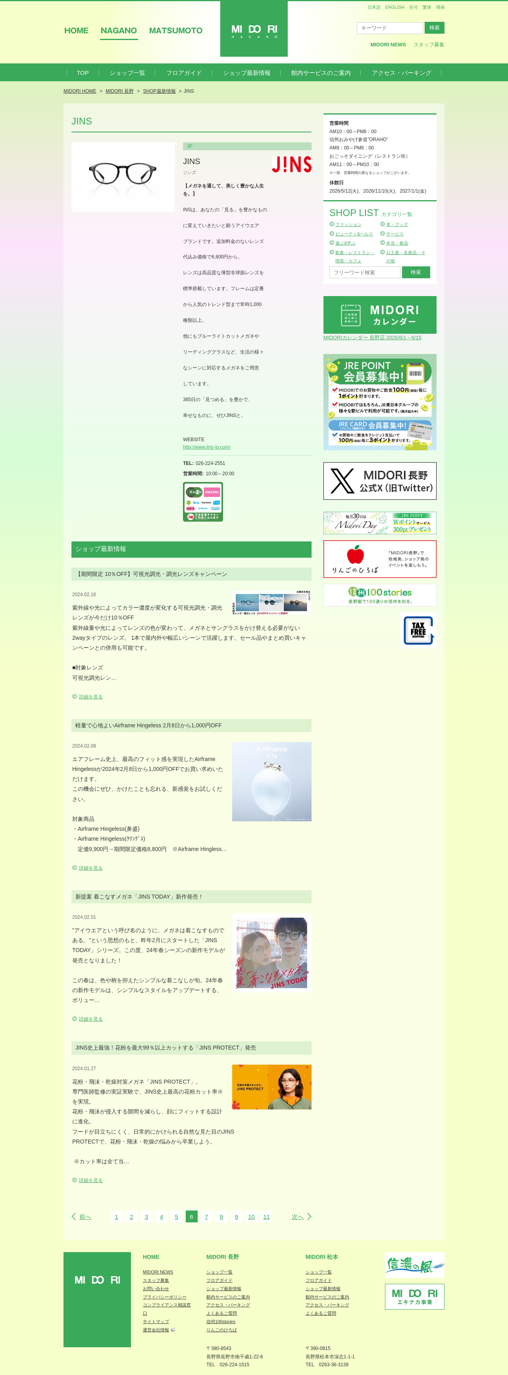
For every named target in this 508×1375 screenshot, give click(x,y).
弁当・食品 (397, 243)
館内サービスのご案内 (321, 72)
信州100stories (220, 1321)
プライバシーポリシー (165, 1297)
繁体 (427, 7)
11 (266, 1216)
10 (251, 1216)
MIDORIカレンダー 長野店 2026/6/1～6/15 (372, 337)
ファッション (348, 224)
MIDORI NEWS (158, 1272)
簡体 (440, 7)
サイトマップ (156, 1321)
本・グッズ (397, 224)
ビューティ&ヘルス (354, 233)
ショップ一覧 (127, 72)
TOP (83, 72)
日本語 (374, 7)
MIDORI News (388, 45)
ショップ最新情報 (247, 72)
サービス (395, 233)
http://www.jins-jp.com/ (206, 447)
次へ (298, 1216)
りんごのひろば (221, 1329)
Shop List (370, 212)
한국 (413, 7)
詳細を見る (91, 697)
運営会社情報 (156, 1329)
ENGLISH (394, 7)
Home (151, 1257)
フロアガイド (184, 72)
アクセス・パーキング (401, 72)
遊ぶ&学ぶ (345, 243)
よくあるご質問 (221, 1313)
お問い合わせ (156, 1288)
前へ (85, 1216)
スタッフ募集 (429, 45)
